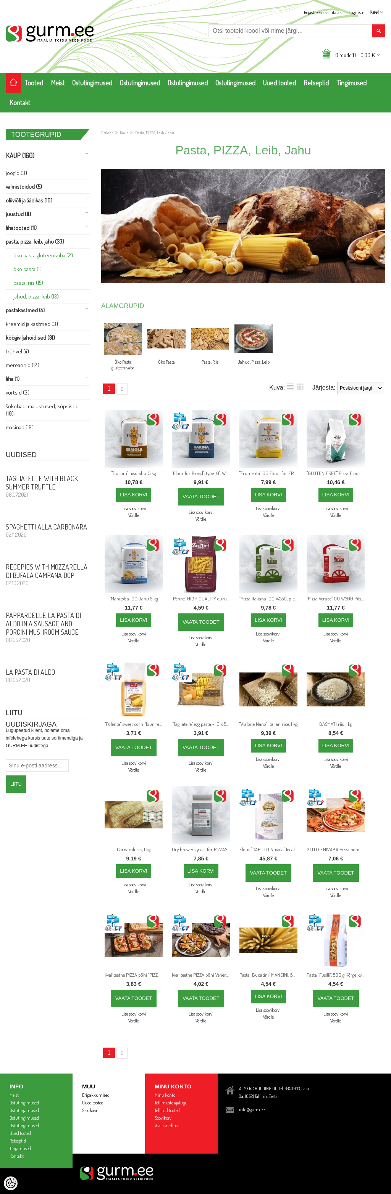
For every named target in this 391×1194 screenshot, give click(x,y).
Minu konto (165, 1095)
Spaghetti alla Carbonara (48, 530)
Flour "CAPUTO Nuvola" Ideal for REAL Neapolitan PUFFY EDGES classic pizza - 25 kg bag (270, 849)
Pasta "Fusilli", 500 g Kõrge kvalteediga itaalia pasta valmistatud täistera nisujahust (337, 975)
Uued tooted (279, 83)
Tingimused (351, 83)
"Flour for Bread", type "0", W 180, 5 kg (202, 473)
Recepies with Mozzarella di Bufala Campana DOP (48, 574)
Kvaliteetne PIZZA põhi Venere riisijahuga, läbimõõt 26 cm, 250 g (202, 975)
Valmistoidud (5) (24, 186)
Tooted (34, 83)
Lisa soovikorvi (133, 508)
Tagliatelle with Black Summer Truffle (48, 486)
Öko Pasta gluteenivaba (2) (43, 255)
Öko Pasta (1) (27, 269)
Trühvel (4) (17, 351)
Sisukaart (90, 1110)
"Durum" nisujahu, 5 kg (133, 473)
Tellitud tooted (167, 1110)
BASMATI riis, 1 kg (335, 724)
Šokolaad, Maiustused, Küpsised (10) (42, 410)
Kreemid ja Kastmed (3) (32, 323)
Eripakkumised (96, 1095)
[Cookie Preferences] (11, 1183)
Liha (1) (12, 378)
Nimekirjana (290, 387)
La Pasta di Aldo (48, 675)
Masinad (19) (20, 427)
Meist (58, 83)
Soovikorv (163, 1118)
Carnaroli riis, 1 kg (133, 849)
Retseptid (316, 83)
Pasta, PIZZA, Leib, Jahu (154, 132)
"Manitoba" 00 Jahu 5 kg (134, 598)
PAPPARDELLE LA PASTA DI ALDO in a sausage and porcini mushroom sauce (48, 627)
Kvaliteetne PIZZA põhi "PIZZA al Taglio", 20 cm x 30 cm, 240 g (135, 975)
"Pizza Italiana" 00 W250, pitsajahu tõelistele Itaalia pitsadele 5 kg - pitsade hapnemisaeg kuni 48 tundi (270, 598)
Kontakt (20, 102)
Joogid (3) (16, 173)
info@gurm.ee (252, 1109)
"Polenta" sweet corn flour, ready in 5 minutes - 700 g (135, 724)
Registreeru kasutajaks (323, 12)
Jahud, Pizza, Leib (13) (36, 296)
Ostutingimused (92, 83)
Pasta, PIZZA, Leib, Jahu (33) (35, 241)
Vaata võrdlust (167, 1125)
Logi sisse (356, 12)
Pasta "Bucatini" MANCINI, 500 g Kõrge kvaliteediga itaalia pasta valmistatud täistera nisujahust (270, 975)
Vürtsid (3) (17, 392)
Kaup (124, 132)
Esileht (107, 132)
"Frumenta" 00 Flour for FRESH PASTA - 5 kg (270, 473)
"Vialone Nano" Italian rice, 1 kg (268, 724)
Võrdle (133, 515)
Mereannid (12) (22, 365)
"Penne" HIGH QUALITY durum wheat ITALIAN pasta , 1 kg (202, 598)
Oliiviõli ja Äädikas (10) (29, 200)
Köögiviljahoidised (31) (30, 337)
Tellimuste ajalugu (171, 1103)
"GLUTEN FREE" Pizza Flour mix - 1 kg (337, 473)
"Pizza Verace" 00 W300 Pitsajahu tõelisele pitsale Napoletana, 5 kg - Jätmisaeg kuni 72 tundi (337, 598)
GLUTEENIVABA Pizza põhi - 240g (337, 849)
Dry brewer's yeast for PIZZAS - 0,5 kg (202, 849)
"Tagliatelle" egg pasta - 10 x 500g (202, 724)
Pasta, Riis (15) (28, 282)
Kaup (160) (20, 155)
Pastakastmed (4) (25, 310)
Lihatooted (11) (21, 227)
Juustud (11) (18, 214)
